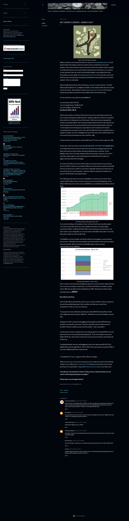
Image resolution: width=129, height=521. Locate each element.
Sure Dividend (7, 145)
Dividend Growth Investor (14, 123)
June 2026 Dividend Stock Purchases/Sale (10, 182)
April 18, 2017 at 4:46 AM (75, 449)
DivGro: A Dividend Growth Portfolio (13, 196)
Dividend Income (81, 11)
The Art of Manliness (9, 205)
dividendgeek (68, 412)
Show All (6, 219)
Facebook (97, 367)
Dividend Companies (58, 11)
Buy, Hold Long (68, 440)
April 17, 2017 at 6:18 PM (81, 430)
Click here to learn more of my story (13, 35)
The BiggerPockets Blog (9, 160)
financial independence (100, 62)
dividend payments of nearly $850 (96, 90)
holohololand (69, 384)
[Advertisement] (87, 495)
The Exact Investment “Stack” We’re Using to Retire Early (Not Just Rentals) (14, 162)
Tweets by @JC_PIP (8, 58)
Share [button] (43, 19)
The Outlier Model (8, 136)
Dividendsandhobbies (70, 430)
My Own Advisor (7, 214)
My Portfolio (70, 11)
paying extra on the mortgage (97, 145)
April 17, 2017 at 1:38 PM (81, 422)
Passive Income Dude (70, 401)
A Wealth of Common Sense (11, 154)
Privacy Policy (7, 249)
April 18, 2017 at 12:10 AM (78, 440)
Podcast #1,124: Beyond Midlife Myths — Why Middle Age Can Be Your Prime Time (14, 208)
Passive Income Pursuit (66, 5)
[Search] (113, 5)
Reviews (7, 263)
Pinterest (89, 367)
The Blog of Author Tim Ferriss (11, 169)
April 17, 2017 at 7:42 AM (80, 401)
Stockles (67, 449)
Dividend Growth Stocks (14, 122)
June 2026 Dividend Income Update (12, 216)
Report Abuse (7, 21)
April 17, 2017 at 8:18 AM (77, 412)
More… (101, 11)
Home (49, 11)
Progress (73, 357)
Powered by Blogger (79, 516)
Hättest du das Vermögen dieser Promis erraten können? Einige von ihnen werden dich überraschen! (14, 139)
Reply (66, 409)
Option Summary (92, 11)
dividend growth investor (89, 75)
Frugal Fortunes (7, 188)
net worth (44, 25)
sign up (72, 362)
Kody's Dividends (8, 180)
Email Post (66, 390)
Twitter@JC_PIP (83, 364)
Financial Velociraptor (70, 422)
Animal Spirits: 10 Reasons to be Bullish (14, 155)
